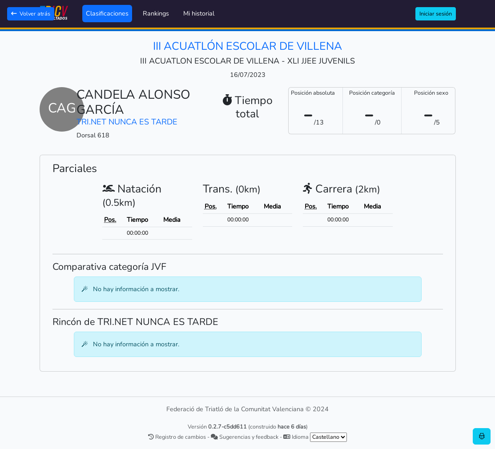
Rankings (156, 13)
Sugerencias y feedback (244, 437)
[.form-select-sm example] (328, 437)
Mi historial (198, 13)
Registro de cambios (177, 437)
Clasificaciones (107, 13)
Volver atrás (30, 13)
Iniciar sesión (435, 13)
